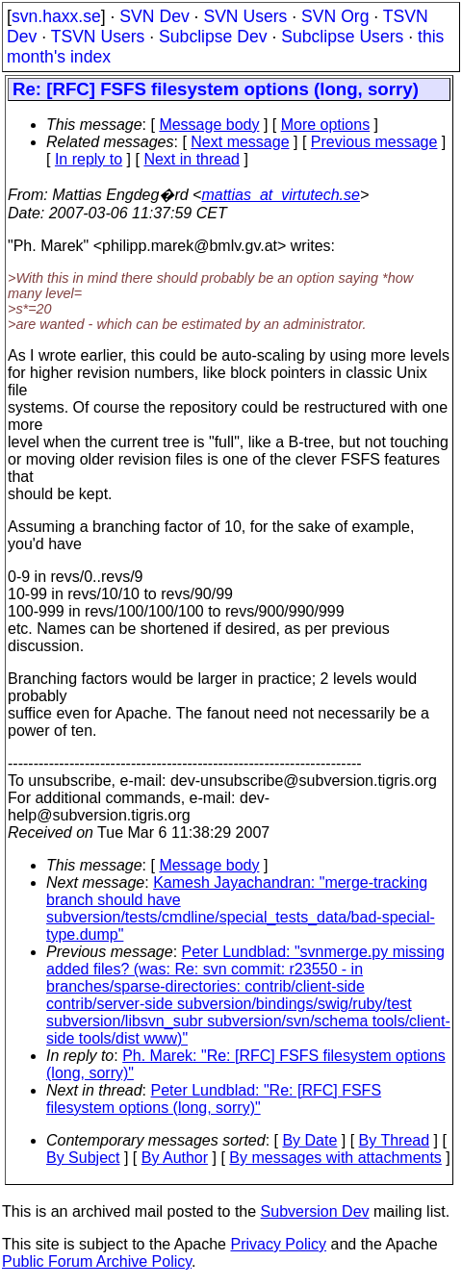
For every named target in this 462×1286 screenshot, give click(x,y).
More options (326, 124)
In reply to (88, 159)
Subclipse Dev (213, 36)
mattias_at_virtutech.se (280, 195)
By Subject (82, 1157)
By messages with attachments (335, 1157)
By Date (309, 1140)
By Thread (394, 1140)
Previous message (374, 142)
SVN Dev (154, 16)
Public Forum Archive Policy (97, 1261)
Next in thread (191, 159)
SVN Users (245, 16)
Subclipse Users (342, 36)
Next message (240, 142)
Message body (209, 124)
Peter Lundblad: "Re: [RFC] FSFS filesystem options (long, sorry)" (213, 1099)
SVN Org (335, 16)
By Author (174, 1157)
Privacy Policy (278, 1244)
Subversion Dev (315, 1211)
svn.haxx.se (56, 16)
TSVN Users (98, 36)
